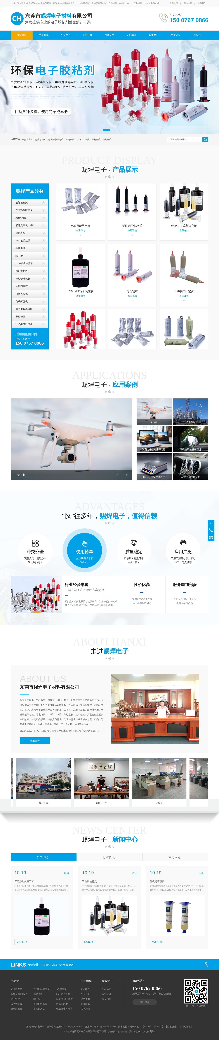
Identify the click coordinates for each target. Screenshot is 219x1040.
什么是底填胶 (157, 881)
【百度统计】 (172, 1026)
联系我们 (202, 3)
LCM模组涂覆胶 (24, 263)
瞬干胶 (19, 256)
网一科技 (134, 1026)
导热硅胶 (20, 316)
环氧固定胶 (22, 286)
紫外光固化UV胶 (25, 225)
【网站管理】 (186, 1026)
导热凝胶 (96, 140)
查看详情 (35, 741)
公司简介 (85, 989)
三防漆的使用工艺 (24, 881)
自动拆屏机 (22, 301)
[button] (106, 130)
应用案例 (131, 35)
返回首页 (173, 3)
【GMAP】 (158, 1026)
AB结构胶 (21, 217)
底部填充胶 (27, 140)
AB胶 (86, 140)
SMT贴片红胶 (23, 240)
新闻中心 (153, 35)
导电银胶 (70, 140)
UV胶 (79, 140)
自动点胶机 (22, 294)
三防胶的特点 (89, 881)
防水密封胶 (22, 271)
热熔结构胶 (40, 140)
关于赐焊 (44, 35)
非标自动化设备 (49, 964)
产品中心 (65, 35)
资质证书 (109, 35)
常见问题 (175, 857)
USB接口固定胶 (24, 324)
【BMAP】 (147, 1026)
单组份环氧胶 (23, 278)
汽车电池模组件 (67, 964)
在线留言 (175, 35)
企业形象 (87, 35)
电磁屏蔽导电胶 (55, 140)
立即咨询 (144, 1002)
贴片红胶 (107, 140)
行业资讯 (109, 857)
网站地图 (188, 3)
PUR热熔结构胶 (24, 210)
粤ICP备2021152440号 (105, 1026)
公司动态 (43, 857)
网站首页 (21, 35)
